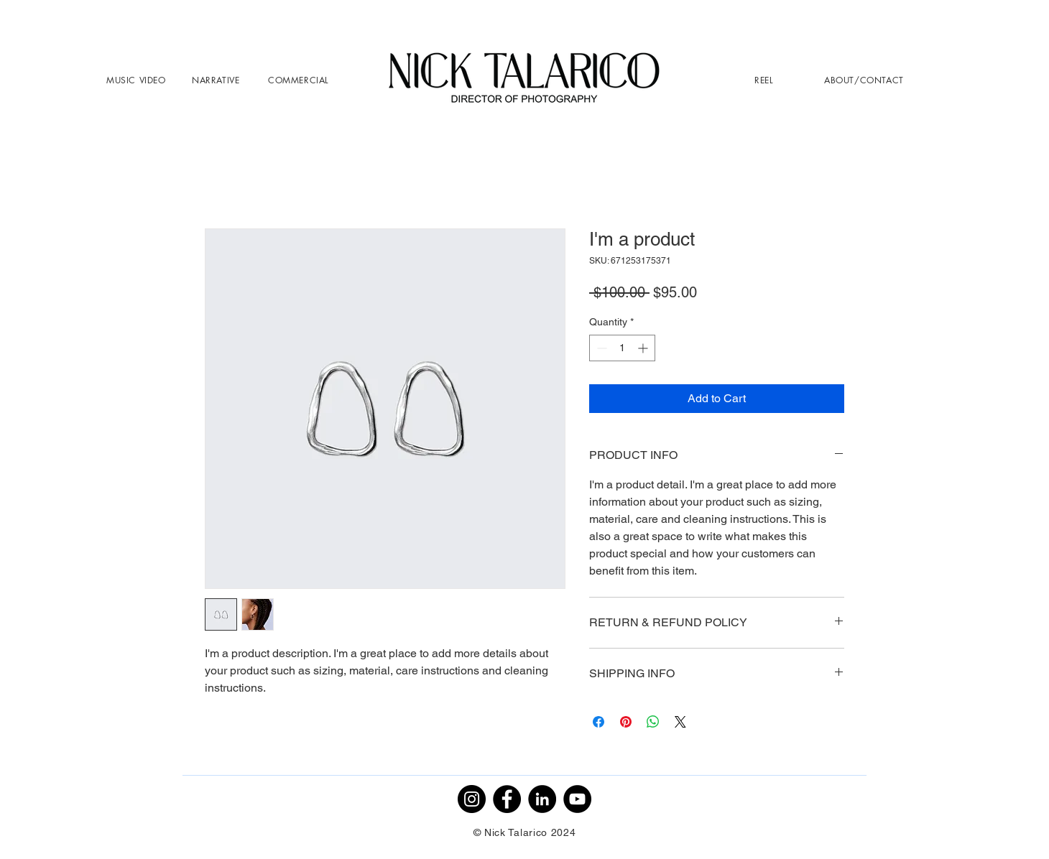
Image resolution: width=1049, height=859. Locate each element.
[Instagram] (472, 799)
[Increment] (644, 348)
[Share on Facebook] (598, 721)
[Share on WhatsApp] (653, 721)
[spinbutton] (622, 348)
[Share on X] (680, 721)
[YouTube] (577, 799)
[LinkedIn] (542, 799)
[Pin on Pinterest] (625, 721)
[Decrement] (600, 348)
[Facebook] (507, 799)
